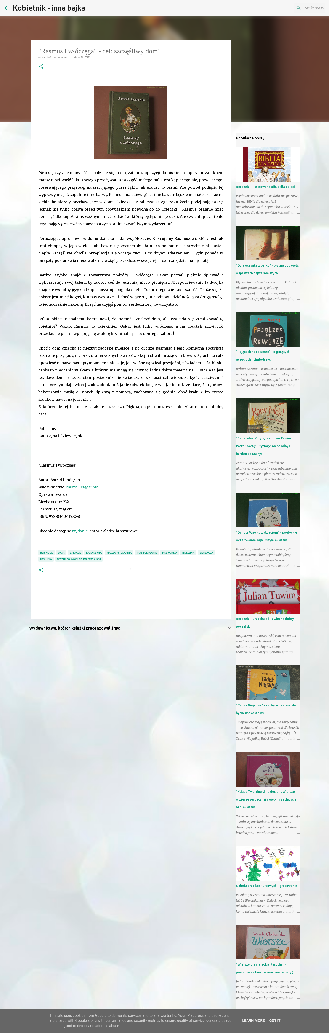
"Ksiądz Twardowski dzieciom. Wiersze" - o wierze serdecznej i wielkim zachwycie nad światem (267, 799)
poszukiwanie (147, 552)
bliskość (46, 552)
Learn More (253, 1020)
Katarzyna (94, 552)
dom (61, 552)
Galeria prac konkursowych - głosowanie (266, 886)
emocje (75, 552)
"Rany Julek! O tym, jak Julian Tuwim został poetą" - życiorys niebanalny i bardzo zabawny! (263, 446)
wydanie (80, 531)
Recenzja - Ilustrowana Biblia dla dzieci (265, 187)
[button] (41, 67)
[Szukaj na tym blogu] (301, 8)
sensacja (206, 552)
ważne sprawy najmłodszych (79, 559)
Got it (274, 1020)
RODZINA (188, 552)
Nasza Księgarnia (82, 487)
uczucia (46, 559)
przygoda (169, 552)
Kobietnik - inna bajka (49, 8)
